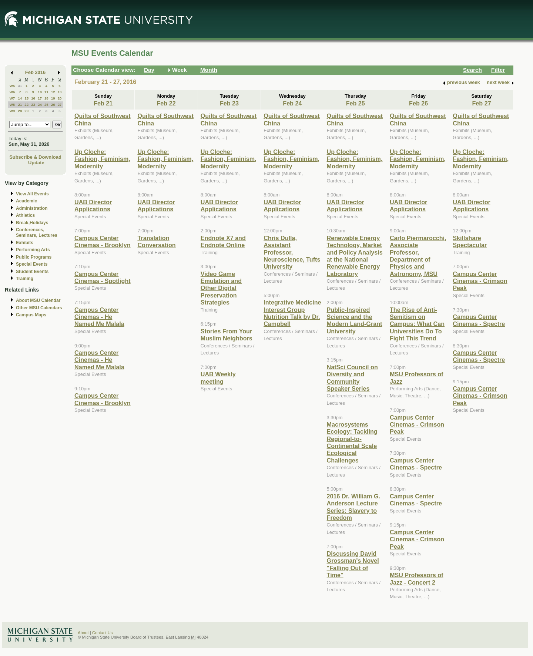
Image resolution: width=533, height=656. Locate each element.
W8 (12, 104)
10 (40, 92)
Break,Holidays (32, 222)
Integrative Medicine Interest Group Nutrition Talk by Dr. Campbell (292, 313)
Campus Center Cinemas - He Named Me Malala (99, 316)
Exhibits (24, 242)
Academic (26, 200)
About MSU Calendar (38, 300)
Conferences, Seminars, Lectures (36, 232)
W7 (12, 98)
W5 (12, 86)
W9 (12, 111)
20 (60, 98)
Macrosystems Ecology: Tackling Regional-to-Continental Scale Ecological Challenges (352, 442)
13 (60, 92)
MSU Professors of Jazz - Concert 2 (416, 578)
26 (53, 104)
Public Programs (33, 257)
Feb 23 (229, 103)
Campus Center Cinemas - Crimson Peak (417, 424)
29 (26, 111)
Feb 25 (355, 103)
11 (46, 92)
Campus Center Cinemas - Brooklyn (102, 241)
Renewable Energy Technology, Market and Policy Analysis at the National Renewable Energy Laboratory (355, 256)
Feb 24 (292, 103)
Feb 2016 (35, 72)
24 (40, 104)
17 (40, 98)
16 (33, 98)
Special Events (31, 264)
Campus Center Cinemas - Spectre (416, 464)
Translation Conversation (156, 241)
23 (33, 104)
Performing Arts (33, 249)
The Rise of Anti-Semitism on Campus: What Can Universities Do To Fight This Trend (417, 324)
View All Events (32, 193)
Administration (31, 208)
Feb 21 (103, 103)
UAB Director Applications (93, 205)
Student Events (32, 271)
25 (46, 104)
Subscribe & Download (35, 157)
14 (20, 98)
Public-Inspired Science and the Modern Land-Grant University (354, 320)
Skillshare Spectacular (470, 241)
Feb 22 (166, 103)
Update (36, 162)
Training (24, 278)
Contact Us (102, 632)
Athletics (25, 215)
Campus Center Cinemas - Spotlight (102, 277)
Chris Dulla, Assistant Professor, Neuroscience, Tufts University (292, 252)
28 (20, 111)
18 (46, 98)
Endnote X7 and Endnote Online (223, 241)
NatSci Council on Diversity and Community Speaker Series (352, 378)
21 (20, 104)
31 (20, 86)
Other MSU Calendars (39, 307)
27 (60, 104)
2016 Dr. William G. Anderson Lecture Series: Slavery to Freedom (353, 507)
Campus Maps (31, 314)
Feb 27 (481, 103)
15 (26, 98)
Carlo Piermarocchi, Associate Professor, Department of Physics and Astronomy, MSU (418, 256)
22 (26, 104)
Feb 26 (418, 103)
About (83, 632)
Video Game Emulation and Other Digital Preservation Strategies (221, 288)
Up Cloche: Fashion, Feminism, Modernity (102, 158)
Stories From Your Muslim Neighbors (226, 335)
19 (53, 98)
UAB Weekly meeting (218, 377)
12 (53, 92)
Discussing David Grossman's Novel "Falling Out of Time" (353, 564)
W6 (12, 92)
